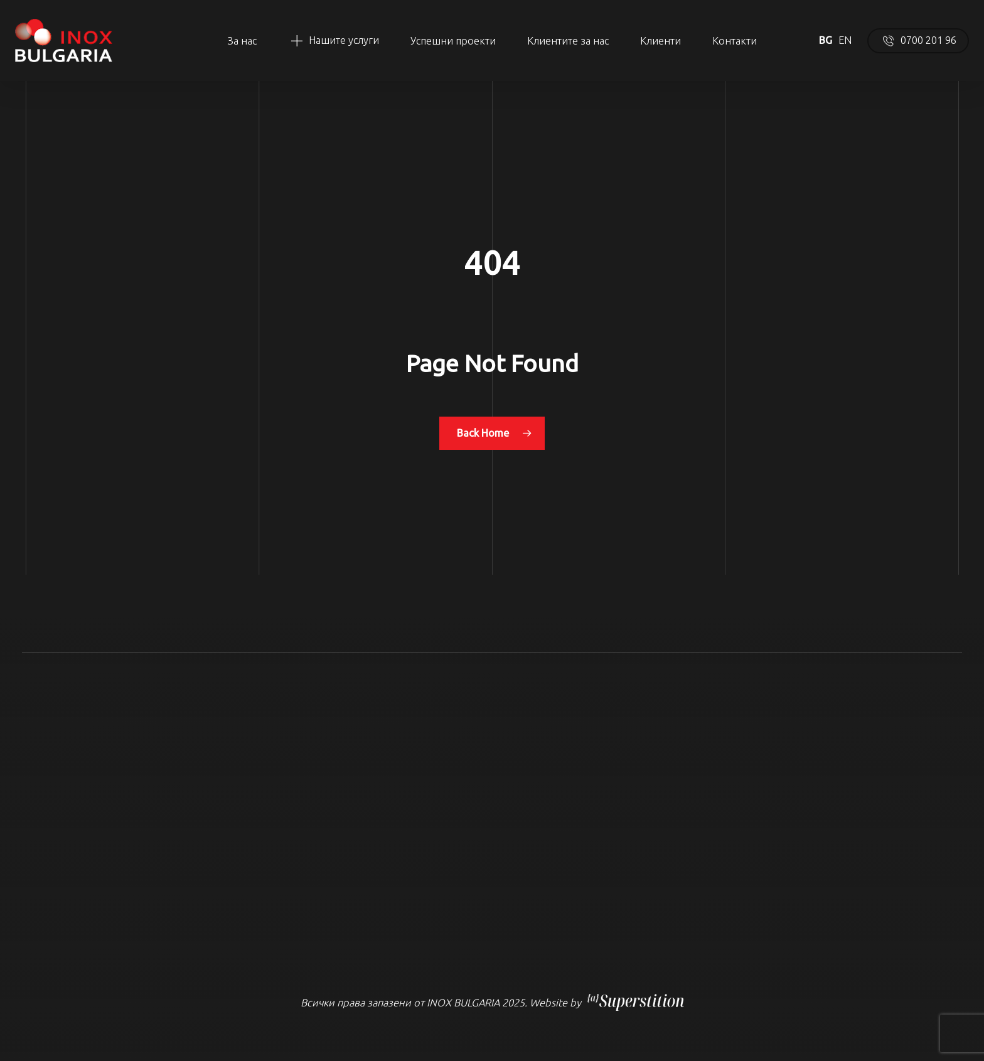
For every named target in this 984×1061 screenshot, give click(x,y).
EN (845, 40)
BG (825, 40)
